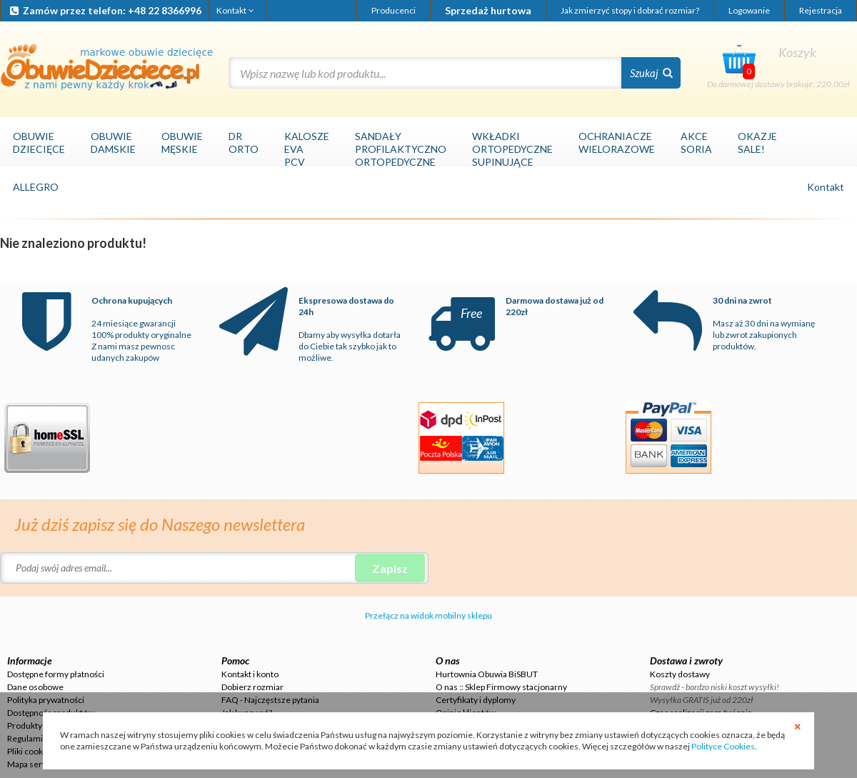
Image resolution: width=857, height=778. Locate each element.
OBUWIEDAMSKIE (113, 142)
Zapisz (390, 568)
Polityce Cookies (723, 746)
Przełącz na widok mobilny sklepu (428, 615)
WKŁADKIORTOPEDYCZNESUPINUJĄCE (512, 149)
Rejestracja (820, 10)
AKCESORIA (696, 142)
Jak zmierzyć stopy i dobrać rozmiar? (630, 10)
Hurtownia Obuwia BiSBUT (487, 674)
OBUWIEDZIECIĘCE (39, 142)
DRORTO (244, 142)
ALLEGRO (36, 187)
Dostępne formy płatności (55, 674)
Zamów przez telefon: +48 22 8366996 (104, 10)
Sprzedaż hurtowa (488, 10)
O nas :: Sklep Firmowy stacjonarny (501, 687)
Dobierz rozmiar (252, 687)
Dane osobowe (35, 687)
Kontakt (236, 10)
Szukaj (651, 72)
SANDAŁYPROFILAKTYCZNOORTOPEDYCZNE (400, 149)
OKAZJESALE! (757, 142)
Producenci (393, 10)
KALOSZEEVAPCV (306, 149)
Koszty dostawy (680, 674)
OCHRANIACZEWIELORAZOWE (616, 142)
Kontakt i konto (250, 674)
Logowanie (749, 10)
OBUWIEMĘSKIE (182, 142)
